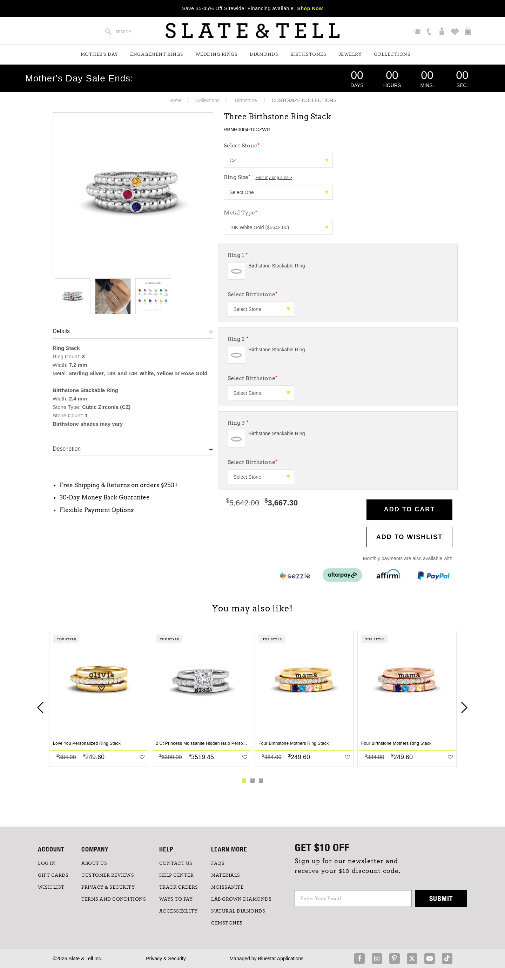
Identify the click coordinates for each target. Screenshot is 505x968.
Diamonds (264, 54)
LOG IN (47, 863)
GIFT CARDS (53, 875)
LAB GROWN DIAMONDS (241, 899)
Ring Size (258, 177)
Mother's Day (99, 54)
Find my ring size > (274, 177)
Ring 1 (238, 255)
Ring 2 (238, 339)
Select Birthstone (253, 294)
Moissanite (227, 887)
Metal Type (240, 212)
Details (61, 331)
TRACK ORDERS (178, 887)
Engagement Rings (156, 54)
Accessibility (178, 911)
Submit (441, 898)
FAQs (217, 863)
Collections (392, 54)
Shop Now (310, 8)
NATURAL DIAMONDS (238, 911)
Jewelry (350, 54)
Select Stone (242, 145)
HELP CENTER (176, 875)
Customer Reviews (107, 875)
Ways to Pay (176, 899)
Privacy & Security (166, 958)
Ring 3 (238, 422)
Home (174, 100)
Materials (225, 875)
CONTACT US (176, 863)
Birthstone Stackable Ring (277, 265)
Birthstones (308, 54)
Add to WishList (409, 537)
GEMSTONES (227, 923)
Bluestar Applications (280, 958)
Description (67, 449)
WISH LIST (51, 887)
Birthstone (246, 100)
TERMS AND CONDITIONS (113, 899)
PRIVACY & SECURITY (108, 887)
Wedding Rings (216, 54)
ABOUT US (94, 863)
